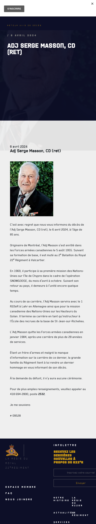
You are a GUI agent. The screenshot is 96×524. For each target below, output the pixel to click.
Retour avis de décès (24, 25)
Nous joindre (19, 499)
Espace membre (21, 486)
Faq (9, 493)
